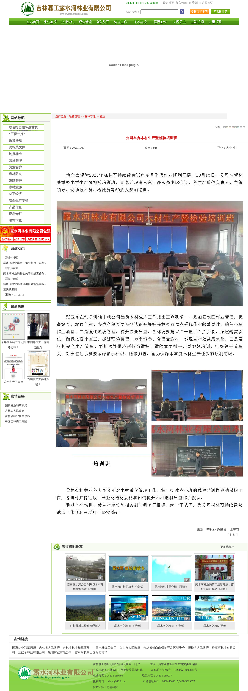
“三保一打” (17, 134)
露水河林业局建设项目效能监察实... (25, 284)
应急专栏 (15, 214)
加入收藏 (181, 2)
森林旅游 (15, 187)
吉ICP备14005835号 (185, 669)
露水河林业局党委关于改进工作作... (25, 273)
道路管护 (15, 180)
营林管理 (15, 160)
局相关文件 (17, 147)
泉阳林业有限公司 (60, 652)
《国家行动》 (11, 278)
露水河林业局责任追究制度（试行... (25, 263)
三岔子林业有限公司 (31, 652)
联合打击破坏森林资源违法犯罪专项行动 (23, 128)
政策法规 (15, 140)
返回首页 (207, 2)
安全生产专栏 (18, 200)
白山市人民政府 (129, 647)
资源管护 (15, 167)
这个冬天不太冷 (13, 382)
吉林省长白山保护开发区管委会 (164, 647)
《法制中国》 (11, 257)
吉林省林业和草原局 (17, 416)
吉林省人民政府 (14, 410)
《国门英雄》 (11, 268)
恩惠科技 (112, 687)
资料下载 (15, 220)
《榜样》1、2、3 (13, 294)
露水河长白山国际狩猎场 (91, 652)
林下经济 (15, 194)
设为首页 (168, 2)
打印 (232, 534)
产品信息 (15, 207)
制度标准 (15, 154)
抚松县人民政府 (198, 647)
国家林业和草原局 (16, 405)
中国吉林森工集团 (16, 421)
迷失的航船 (10, 289)
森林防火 (15, 174)
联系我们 (194, 2)
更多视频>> (227, 546)
